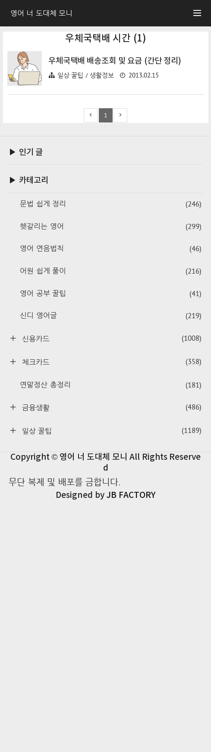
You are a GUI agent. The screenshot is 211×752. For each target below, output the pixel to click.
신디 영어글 (111, 567)
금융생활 (110, 658)
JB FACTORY (130, 746)
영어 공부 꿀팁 (111, 545)
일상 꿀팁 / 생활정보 (85, 196)
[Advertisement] (105, 103)
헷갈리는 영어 (111, 477)
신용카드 (110, 589)
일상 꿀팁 (110, 681)
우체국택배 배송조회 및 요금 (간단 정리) (115, 182)
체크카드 (110, 613)
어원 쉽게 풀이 (111, 522)
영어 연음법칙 (111, 500)
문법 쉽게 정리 (111, 455)
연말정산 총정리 (111, 636)
